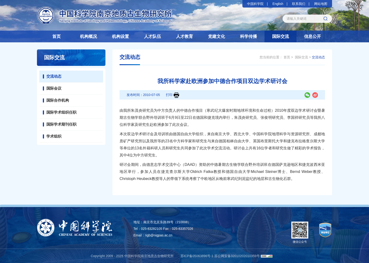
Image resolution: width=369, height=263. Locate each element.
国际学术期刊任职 (61, 124)
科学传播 (248, 36)
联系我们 (298, 4)
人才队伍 (152, 36)
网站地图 (320, 4)
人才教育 (184, 36)
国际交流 (280, 36)
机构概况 (88, 36)
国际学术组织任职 (61, 112)
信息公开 (312, 36)
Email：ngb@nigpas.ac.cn (152, 235)
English (278, 4)
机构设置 (120, 36)
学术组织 (53, 136)
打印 (172, 95)
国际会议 (53, 88)
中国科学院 (255, 4)
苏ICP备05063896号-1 (196, 256)
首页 (56, 36)
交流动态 (53, 76)
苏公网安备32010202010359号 (237, 256)
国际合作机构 (57, 100)
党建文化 (216, 36)
